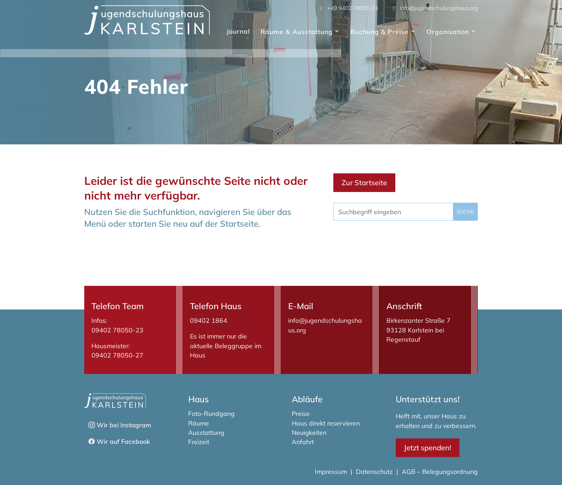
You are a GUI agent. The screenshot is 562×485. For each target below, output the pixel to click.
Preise (301, 413)
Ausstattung (206, 432)
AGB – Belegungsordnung (440, 471)
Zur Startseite (364, 182)
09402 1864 (208, 320)
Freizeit (198, 442)
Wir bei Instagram (124, 425)
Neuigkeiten (309, 432)
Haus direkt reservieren (326, 423)
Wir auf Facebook (123, 441)
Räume (198, 423)
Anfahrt (303, 442)
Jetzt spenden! (427, 447)
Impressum (332, 471)
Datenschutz (374, 471)
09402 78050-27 (117, 355)
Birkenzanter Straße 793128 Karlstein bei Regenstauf (418, 329)
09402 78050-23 (117, 330)
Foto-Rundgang (211, 413)
